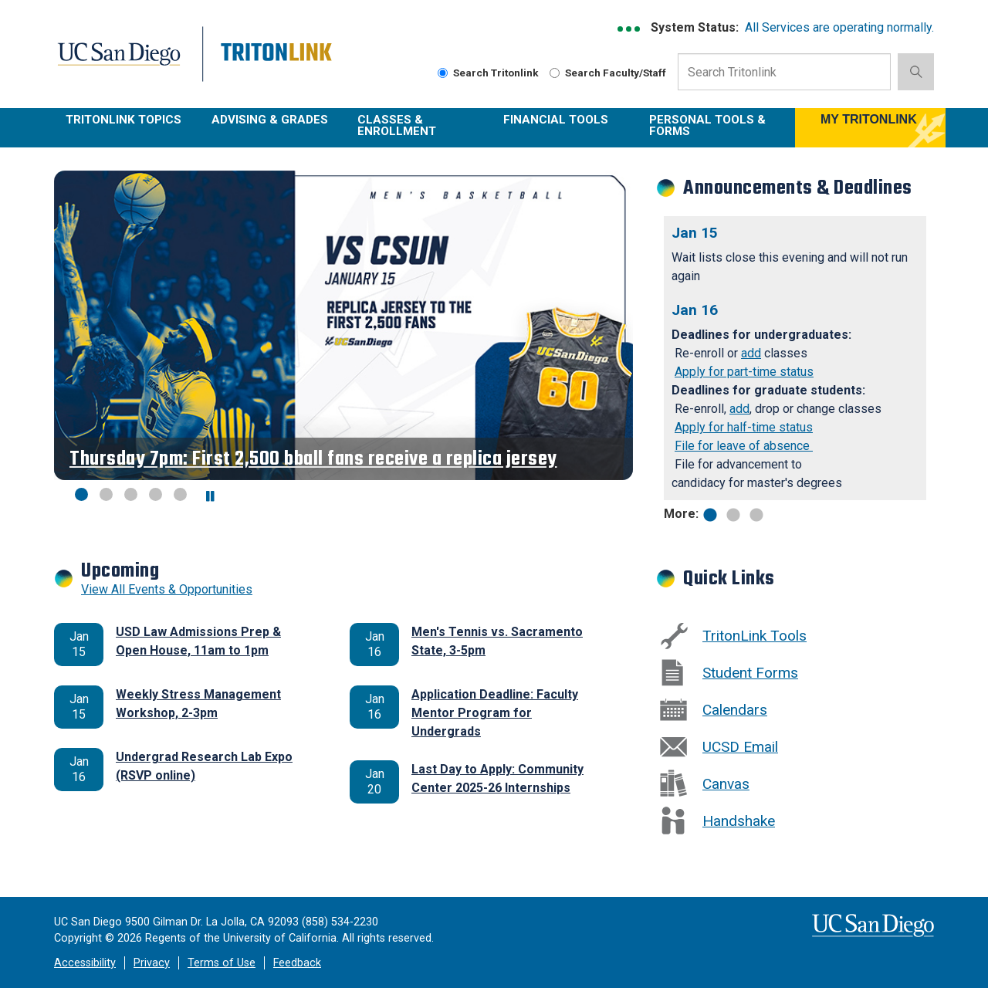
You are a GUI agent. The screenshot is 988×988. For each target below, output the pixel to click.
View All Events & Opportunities (166, 589)
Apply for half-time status (744, 427)
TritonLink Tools (754, 636)
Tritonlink (278, 63)
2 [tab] (733, 513)
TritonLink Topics (123, 120)
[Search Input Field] (784, 71)
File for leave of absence (744, 445)
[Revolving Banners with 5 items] (343, 325)
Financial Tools (555, 120)
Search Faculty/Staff (608, 72)
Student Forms (750, 673)
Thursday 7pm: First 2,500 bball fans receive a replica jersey (313, 458)
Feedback (297, 962)
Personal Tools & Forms (707, 125)
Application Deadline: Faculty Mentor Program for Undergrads (494, 713)
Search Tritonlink (488, 72)
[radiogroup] (443, 73)
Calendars (734, 710)
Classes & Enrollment (396, 125)
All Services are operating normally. (839, 27)
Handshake (738, 821)
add (751, 353)
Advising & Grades (269, 120)
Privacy (152, 962)
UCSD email (740, 747)
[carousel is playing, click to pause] (210, 497)
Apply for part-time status (744, 371)
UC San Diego (128, 63)
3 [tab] (756, 513)
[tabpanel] (795, 358)
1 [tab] (710, 513)
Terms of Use (221, 962)
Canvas (725, 784)
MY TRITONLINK (869, 119)
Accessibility (85, 962)
